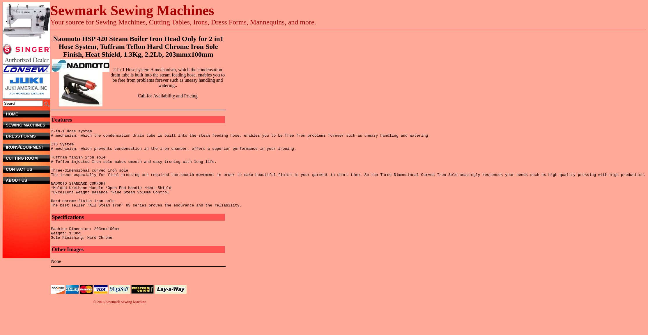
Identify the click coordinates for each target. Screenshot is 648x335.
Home (28, 114)
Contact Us (26, 169)
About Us (28, 180)
